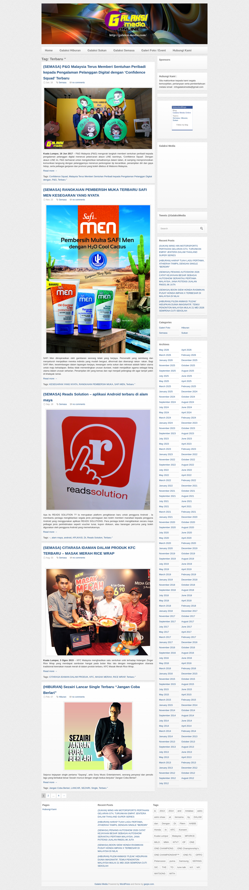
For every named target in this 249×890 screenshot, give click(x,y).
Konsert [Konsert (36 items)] (183, 829)
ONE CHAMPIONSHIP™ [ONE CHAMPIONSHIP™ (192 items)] (166, 854)
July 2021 (164, 501)
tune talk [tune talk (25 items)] (181, 867)
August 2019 (187, 558)
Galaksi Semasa (124, 50)
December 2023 (189, 423)
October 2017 (188, 616)
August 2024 (187, 402)
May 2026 (164, 350)
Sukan (175, 120)
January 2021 (166, 517)
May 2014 (164, 726)
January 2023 (166, 454)
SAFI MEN (119, 384)
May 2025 (164, 381)
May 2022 (164, 475)
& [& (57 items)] (155, 811)
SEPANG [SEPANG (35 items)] (197, 861)
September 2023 (167, 433)
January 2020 (166, 548)
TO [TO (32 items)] (171, 867)
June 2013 (186, 752)
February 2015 (188, 699)
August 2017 (187, 621)
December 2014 (189, 705)
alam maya (57, 537)
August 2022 (187, 464)
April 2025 (186, 381)
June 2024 (186, 407)
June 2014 (186, 720)
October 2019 (188, 553)
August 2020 (187, 527)
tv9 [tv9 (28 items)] (198, 867)
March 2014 (165, 731)
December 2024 (189, 391)
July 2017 (164, 626)
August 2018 (187, 590)
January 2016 (166, 673)
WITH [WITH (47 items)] (172, 873)
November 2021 (167, 491)
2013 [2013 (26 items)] (162, 811)
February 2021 (188, 511)
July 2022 (164, 470)
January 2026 (166, 360)
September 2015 (167, 684)
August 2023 (187, 433)
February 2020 (188, 543)
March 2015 (165, 699)
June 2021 (186, 501)
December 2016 (189, 642)
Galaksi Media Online (182, 113)
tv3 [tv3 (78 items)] (191, 867)
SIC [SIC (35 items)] (156, 867)
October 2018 (188, 585)
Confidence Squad (58, 176)
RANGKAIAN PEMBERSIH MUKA (96, 384)
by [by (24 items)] (188, 817)
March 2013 (165, 762)
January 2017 (166, 642)
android (67, 537)
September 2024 (167, 402)
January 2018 (166, 611)
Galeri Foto (164, 327)
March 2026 (165, 355)
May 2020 (164, 538)
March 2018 (165, 605)
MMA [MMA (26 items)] (166, 842)
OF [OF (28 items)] (184, 842)
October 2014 (188, 710)
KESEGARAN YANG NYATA (63, 384)
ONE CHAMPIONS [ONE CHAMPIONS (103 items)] (163, 848)
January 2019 (166, 579)
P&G (54, 179)
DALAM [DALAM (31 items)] (198, 817)
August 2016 (187, 653)
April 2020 (186, 538)
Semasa (62, 82)
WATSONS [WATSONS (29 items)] (159, 873)
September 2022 (167, 464)
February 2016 (188, 668)
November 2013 (167, 741)
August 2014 (187, 715)
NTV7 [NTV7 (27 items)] (175, 842)
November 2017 (167, 616)
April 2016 (186, 663)
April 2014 (186, 726)
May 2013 (164, 757)
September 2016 (167, 653)
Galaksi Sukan (96, 50)
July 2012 (164, 783)
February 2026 (188, 355)
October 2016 (188, 647)
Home (49, 50)
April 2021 (186, 506)
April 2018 (186, 600)
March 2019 (165, 574)
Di (85, 537)
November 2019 (167, 553)
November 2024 (167, 396)
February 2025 (188, 386)
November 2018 (167, 585)
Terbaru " (62, 179)
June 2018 (186, 595)
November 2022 (167, 459)
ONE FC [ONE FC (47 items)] (187, 854)
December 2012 (189, 767)
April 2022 (186, 475)
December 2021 (189, 485)
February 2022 (188, 480)
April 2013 (186, 757)
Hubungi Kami (182, 50)
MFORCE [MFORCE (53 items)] (190, 836)
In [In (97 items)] (166, 829)
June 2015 (186, 689)
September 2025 (167, 370)
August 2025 (187, 370)
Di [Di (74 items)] (175, 823)
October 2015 (188, 679)
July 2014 (164, 720)
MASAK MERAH (103, 677)
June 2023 (186, 438)
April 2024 (186, 412)
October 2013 (188, 741)
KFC (91, 677)
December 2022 (189, 454)
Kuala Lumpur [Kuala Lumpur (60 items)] (161, 836)
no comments (78, 82)
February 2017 (188, 637)
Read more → (50, 170)
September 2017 (167, 621)
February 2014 (188, 731)
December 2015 (189, 673)
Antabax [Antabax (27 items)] (189, 811)
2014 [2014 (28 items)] (171, 811)
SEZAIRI (85, 788)
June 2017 (186, 626)
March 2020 (165, 543)
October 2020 (188, 522)
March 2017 (165, 637)
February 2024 (188, 417)
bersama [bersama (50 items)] (179, 817)
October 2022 (188, 459)
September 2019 (167, 558)
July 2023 (164, 438)
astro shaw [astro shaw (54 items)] (159, 817)
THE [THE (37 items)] (164, 867)
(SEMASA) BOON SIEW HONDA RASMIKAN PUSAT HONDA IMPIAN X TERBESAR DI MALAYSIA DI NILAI (182, 292)
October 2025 (188, 365)
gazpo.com (149, 884)
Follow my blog (182, 125)
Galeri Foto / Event (153, 50)
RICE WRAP (119, 677)
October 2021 (188, 491)
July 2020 (164, 532)
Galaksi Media (101, 884)
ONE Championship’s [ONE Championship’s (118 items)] (188, 848)
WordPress (125, 884)
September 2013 (167, 747)
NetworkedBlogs (179, 107)
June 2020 (186, 532)
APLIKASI (78, 537)
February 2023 (188, 449)
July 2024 (164, 407)
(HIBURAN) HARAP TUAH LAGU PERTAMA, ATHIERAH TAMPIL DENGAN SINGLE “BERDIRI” (181, 263)
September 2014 (167, 715)
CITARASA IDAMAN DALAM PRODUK (68, 677)
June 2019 (186, 564)
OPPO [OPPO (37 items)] (199, 854)
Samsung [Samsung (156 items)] (184, 861)
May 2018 (164, 600)
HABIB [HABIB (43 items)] (192, 823)
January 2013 (166, 767)
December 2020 (189, 517)
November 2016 (167, 647)
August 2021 (187, 496)
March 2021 (165, 511)
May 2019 (164, 569)
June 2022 (186, 470)
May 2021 (164, 506)
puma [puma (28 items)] (172, 861)
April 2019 (186, 569)
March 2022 (165, 480)
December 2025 (189, 360)
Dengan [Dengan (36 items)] (166, 823)
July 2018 (164, 595)
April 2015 (186, 694)
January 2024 (166, 423)
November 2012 (167, 773)
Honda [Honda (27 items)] (157, 829)
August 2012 (187, 778)
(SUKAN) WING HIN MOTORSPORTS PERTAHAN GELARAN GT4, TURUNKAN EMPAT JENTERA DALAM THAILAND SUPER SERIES (123, 813)
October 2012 (188, 773)
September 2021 (167, 496)
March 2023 (165, 449)
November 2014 (167, 710)
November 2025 (167, 365)
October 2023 (188, 428)
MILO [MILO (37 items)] (157, 842)
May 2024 (164, 412)
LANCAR (75, 788)
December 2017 (189, 611)
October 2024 (188, 396)
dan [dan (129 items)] (156, 823)
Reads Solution (94, 537)
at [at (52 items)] (170, 817)
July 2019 (164, 564)
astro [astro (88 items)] (199, 811)
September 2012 (167, 778)
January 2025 (166, 391)
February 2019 (188, 574)
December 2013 (189, 736)
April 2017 (186, 632)
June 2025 (186, 376)
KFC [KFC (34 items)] (172, 829)
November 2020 (167, 522)
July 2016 (164, 658)
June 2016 (186, 658)
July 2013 (164, 752)
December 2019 (189, 548)
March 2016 (165, 668)
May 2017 (164, 632)
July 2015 (164, 689)
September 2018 (167, 590)
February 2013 (188, 762)
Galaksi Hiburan (70, 50)
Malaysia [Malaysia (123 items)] (176, 836)
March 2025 (165, 386)
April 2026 (186, 350)
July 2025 (164, 376)
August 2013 (187, 747)
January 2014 (166, 736)
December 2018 (189, 579)
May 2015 (164, 694)
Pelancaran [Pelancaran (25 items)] (160, 861)
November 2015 (167, 679)
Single (94, 788)
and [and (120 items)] (179, 811)
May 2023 (164, 443)
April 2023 (186, 443)
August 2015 (187, 684)
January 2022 (166, 485)
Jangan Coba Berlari (59, 788)
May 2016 (164, 663)
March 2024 (165, 417)
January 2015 (166, 705)
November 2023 (167, 428)
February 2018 (188, 605)
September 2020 (167, 527)
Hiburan (62, 697)
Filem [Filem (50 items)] (182, 823)
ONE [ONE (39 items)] (192, 842)
